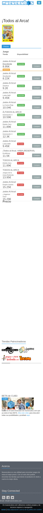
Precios (6, 46)
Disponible (21, 64)
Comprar (37, 66)
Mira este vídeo (23, 413)
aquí (28, 415)
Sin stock (20, 144)
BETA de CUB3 (9, 396)
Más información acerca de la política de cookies (24, 509)
